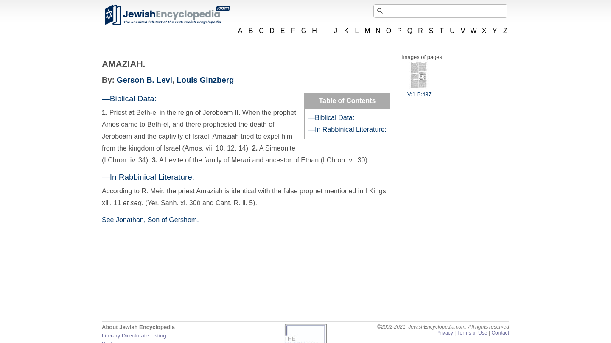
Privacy (444, 333)
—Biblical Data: (331, 117)
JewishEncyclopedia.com (167, 14)
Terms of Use (472, 333)
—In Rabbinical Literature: (347, 129)
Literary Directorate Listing (134, 335)
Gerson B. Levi (144, 79)
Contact (500, 333)
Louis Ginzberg (205, 79)
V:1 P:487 (419, 91)
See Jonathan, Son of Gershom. (150, 219)
